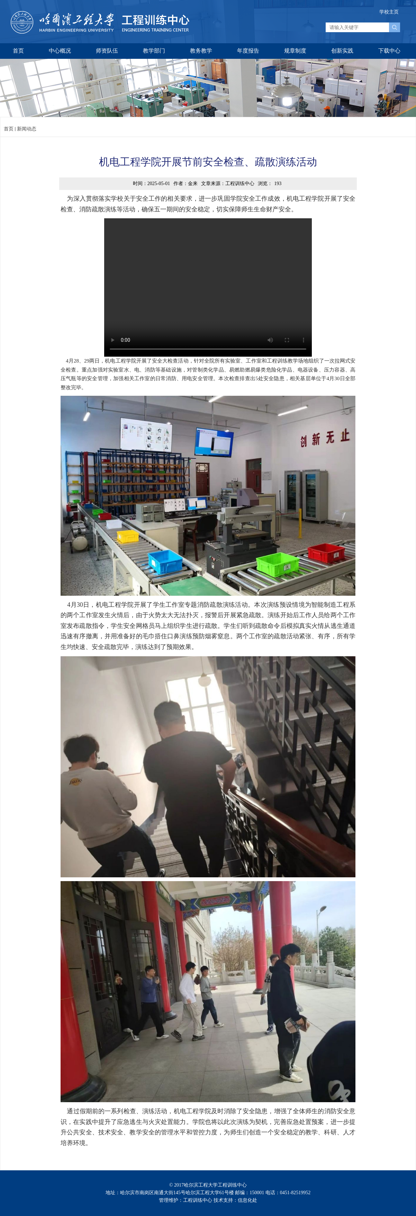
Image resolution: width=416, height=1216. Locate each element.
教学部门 (154, 51)
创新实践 (342, 51)
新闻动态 (26, 128)
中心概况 (60, 51)
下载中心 (389, 51)
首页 (18, 51)
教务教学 (201, 51)
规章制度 (295, 51)
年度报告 (248, 51)
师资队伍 (107, 51)
